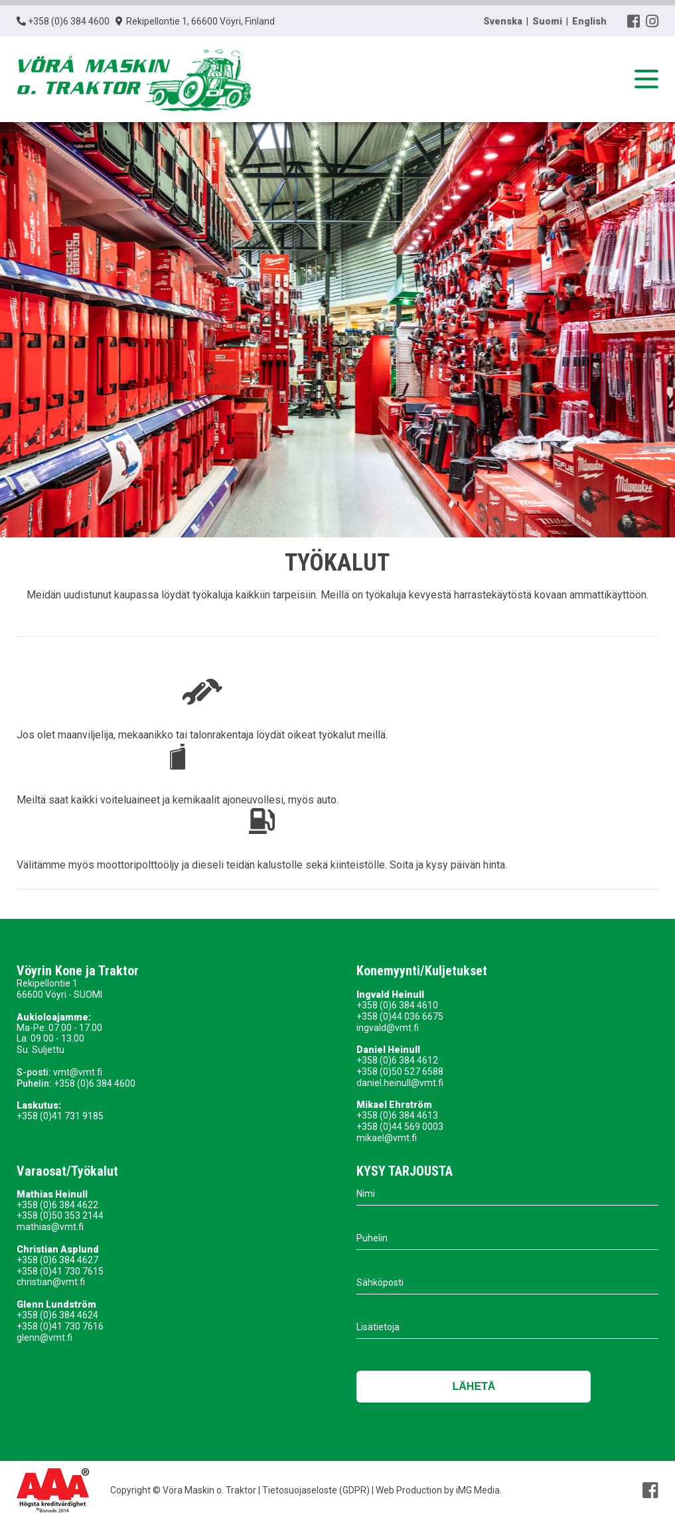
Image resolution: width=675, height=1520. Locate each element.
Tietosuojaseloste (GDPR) (315, 1490)
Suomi (547, 21)
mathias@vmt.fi (50, 1226)
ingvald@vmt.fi (387, 1027)
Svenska (502, 21)
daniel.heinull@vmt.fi (399, 1082)
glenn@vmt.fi (44, 1337)
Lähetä (474, 1386)
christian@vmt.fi (51, 1282)
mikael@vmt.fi (386, 1138)
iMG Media (478, 1490)
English (589, 21)
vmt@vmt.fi (77, 1072)
